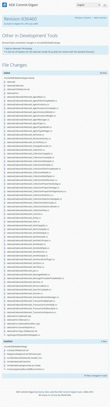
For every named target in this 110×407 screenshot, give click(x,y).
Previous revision (83, 17)
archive (54, 395)
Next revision (100, 17)
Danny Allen (44, 392)
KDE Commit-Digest (20, 5)
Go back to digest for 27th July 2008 (21, 23)
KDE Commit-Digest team (70, 392)
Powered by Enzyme (55, 401)
